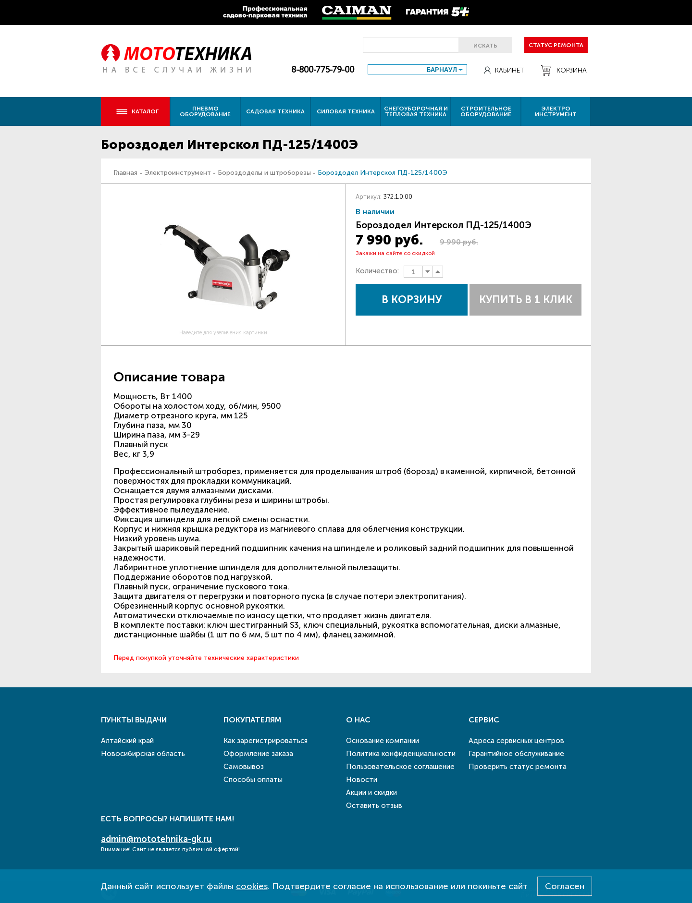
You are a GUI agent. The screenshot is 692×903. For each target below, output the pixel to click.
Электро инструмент (556, 111)
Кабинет (504, 70)
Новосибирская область (143, 753)
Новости (361, 779)
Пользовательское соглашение (400, 766)
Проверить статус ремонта (518, 766)
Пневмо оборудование (205, 111)
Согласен (564, 886)
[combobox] (417, 69)
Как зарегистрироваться (265, 740)
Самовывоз (243, 766)
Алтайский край (127, 740)
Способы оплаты (253, 779)
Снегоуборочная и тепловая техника (416, 111)
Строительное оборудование (485, 111)
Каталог (137, 111)
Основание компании (382, 740)
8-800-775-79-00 (322, 69)
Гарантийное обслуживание (516, 753)
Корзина (564, 70)
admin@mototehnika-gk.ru (156, 839)
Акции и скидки (371, 792)
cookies (252, 886)
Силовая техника (346, 111)
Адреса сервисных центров (516, 740)
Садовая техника (275, 111)
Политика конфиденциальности (401, 753)
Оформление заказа (258, 753)
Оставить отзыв (374, 805)
